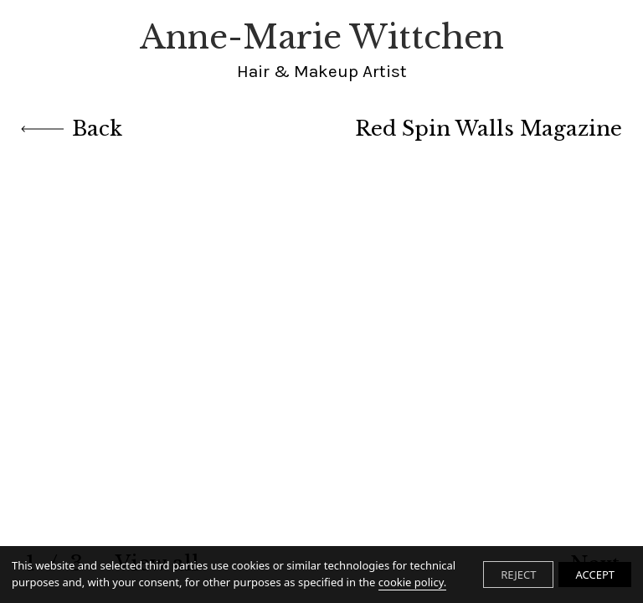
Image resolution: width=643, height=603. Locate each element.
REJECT (518, 574)
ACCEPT (595, 574)
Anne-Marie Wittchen (322, 51)
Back (71, 128)
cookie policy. (412, 582)
